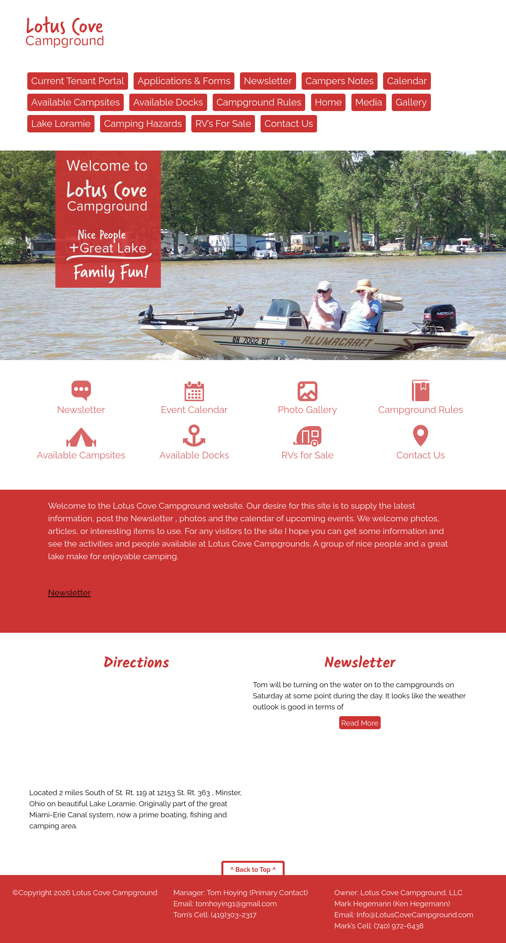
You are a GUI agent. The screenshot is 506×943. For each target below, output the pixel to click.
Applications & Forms (184, 81)
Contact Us (288, 123)
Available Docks (168, 102)
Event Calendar (194, 398)
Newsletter (268, 81)
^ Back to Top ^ (253, 869)
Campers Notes (340, 81)
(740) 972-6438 (399, 925)
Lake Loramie (61, 123)
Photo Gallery (307, 398)
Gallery (411, 102)
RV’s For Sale (223, 123)
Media (368, 102)
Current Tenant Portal (77, 81)
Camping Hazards (143, 123)
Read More (359, 723)
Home (328, 102)
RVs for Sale (307, 443)
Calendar (407, 81)
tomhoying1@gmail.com (236, 903)
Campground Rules (259, 102)
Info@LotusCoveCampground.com (415, 914)
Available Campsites (75, 102)
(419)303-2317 (234, 914)
